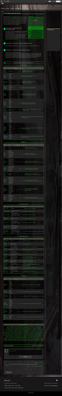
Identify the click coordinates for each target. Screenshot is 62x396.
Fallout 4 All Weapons (23, 324)
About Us (13, 383)
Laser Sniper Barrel (5, 168)
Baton (9, 329)
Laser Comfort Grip (7, 211)
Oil (31, 162)
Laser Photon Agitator (5, 94)
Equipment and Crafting (5, 8)
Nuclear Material (36, 268)
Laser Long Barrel (5, 154)
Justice (12, 337)
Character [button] (29, 3)
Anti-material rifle (32, 327)
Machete (38, 338)
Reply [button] (40, 366)
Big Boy (20, 329)
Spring (40, 198)
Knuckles (28, 337)
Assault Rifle (17, 328)
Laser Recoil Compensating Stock (6, 231)
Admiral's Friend (32, 326)
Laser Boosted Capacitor (5, 87)
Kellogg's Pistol (16, 337)
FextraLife (46, 385)
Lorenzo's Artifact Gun (27, 338)
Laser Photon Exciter (5, 76)
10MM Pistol (12, 326)
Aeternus (37, 326)
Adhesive (23, 70)
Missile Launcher (23, 339)
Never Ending (11, 17)
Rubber (35, 231)
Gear (29, 162)
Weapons (12, 8)
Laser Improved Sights (5, 244)
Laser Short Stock (6, 214)
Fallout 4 (9, 16)
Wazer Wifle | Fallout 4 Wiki (11, 13)
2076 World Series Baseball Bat (19, 326)
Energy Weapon (15, 16)
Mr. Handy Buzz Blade (36, 339)
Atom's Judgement (29, 328)
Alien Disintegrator (19, 327)
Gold (39, 109)
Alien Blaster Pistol (13, 327)
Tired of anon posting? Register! (37, 345)
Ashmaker (12, 328)
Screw (30, 71)
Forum (10, 383)
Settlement (17, 23)
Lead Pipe (15, 338)
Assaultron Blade (22, 328)
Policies (56, 383)
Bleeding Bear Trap (29, 329)
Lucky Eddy (34, 338)
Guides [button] (44, 3)
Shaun (25, 45)
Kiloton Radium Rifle (23, 337)
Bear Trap (12, 329)
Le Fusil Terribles (10, 338)
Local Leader (22, 22)
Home (5, 383)
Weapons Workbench (8, 22)
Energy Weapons (18, 8)
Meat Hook (14, 339)
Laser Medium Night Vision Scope (6, 261)
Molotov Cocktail (29, 339)
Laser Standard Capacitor (5, 71)
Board (38, 329)
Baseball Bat (34, 328)
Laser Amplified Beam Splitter (6, 303)
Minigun (19, 339)
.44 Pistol (7, 326)
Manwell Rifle (10, 339)
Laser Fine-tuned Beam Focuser (5, 311)
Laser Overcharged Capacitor (6, 136)
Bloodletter (34, 329)
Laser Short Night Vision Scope (5, 257)
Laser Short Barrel (5, 148)
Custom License (21, 387)
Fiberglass (35, 109)
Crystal (31, 70)
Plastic (27, 71)
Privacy (54, 383)
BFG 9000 (16, 329)
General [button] (24, 3)
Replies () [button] (37, 366)
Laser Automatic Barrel (5, 162)
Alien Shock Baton (26, 327)
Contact (15, 383)
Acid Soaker (27, 326)
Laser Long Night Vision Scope (5, 264)
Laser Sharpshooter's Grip (6, 218)
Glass (29, 148)
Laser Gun (38, 337)
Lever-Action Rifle (20, 338)
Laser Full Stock (6, 222)
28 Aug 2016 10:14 (36, 362)
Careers (49, 383)
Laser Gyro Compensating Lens (6, 296)
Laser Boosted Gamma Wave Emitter (5, 128)
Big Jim (24, 329)
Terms (51, 383)
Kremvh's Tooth (33, 337)
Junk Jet (8, 337)
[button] (49, 1)
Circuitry (27, 70)
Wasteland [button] (39, 3)
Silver (33, 103)
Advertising (45, 383)
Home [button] (20, 3)
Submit (25, 356)
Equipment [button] (34, 3)
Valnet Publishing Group (54, 385)
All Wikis (7, 383)
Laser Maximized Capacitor (5, 109)
